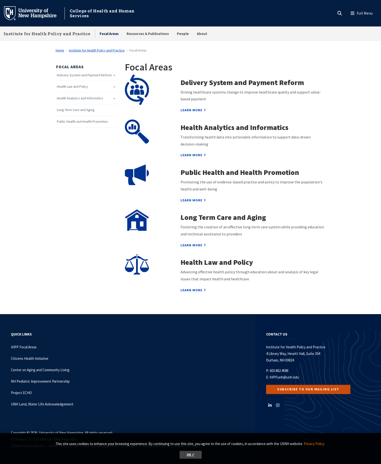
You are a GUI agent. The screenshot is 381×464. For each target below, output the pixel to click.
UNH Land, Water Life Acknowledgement (42, 404)
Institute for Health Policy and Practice (47, 33)
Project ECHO (21, 392)
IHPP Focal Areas (24, 347)
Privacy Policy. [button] (314, 443)
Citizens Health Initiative (29, 358)
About (202, 33)
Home (60, 50)
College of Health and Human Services (102, 13)
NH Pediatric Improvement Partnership (40, 381)
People (183, 33)
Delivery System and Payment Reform (84, 75)
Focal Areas (109, 33)
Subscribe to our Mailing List (308, 389)
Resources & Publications (148, 33)
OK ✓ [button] (191, 455)
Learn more (191, 110)
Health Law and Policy (72, 87)
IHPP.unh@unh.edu (284, 377)
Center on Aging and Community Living (40, 370)
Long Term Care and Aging (76, 110)
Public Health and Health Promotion (82, 122)
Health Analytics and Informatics (80, 98)
